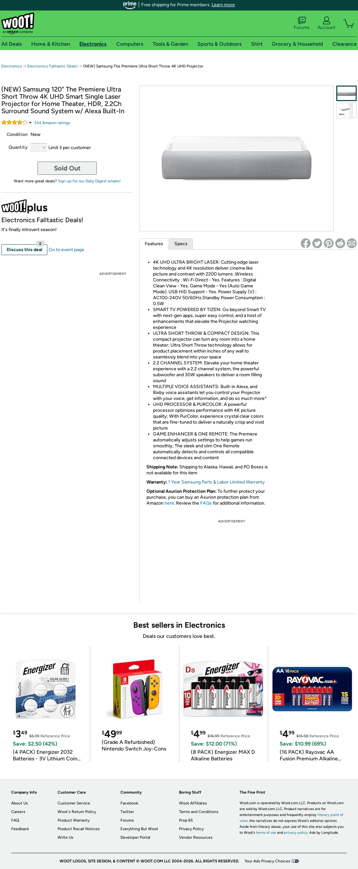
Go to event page (66, 249)
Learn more (223, 5)
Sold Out (67, 168)
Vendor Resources (196, 837)
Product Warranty (74, 820)
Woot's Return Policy (77, 811)
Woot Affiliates (193, 803)
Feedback (20, 829)
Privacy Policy (191, 829)
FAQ (15, 820)
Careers (18, 811)
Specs (181, 244)
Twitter (127, 811)
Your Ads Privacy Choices (267, 861)
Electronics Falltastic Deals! (52, 66)
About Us (19, 803)
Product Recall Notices (79, 829)
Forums (302, 23)
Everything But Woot (139, 829)
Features (154, 244)
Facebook (129, 803)
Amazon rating (52, 122)
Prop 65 (186, 820)
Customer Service (74, 803)
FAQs (206, 503)
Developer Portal (135, 837)
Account (326, 23)
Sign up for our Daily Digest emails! (89, 181)
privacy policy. (296, 832)
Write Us (65, 837)
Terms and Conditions (198, 811)
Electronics (11, 66)
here (169, 503)
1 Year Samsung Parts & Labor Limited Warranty (216, 482)
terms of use (266, 832)
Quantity (18, 147)
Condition (17, 134)
